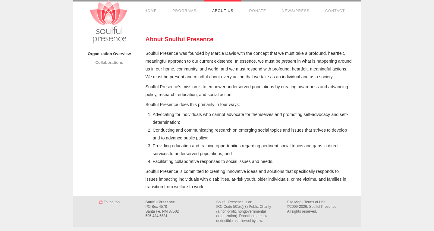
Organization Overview (109, 54)
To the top (112, 202)
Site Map (294, 202)
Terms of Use (315, 202)
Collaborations (109, 62)
